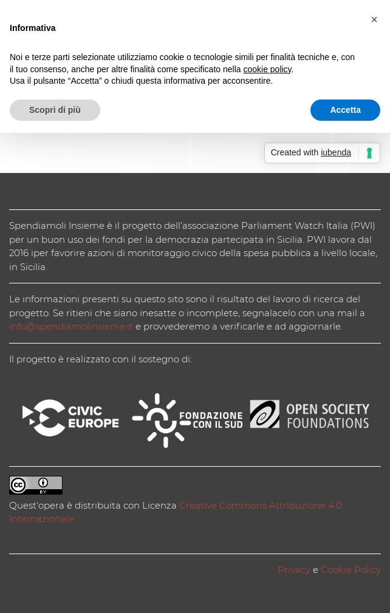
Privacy (294, 569)
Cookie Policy (351, 569)
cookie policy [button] (267, 69)
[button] (374, 19)
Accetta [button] (345, 110)
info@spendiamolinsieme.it (71, 326)
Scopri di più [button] (55, 110)
